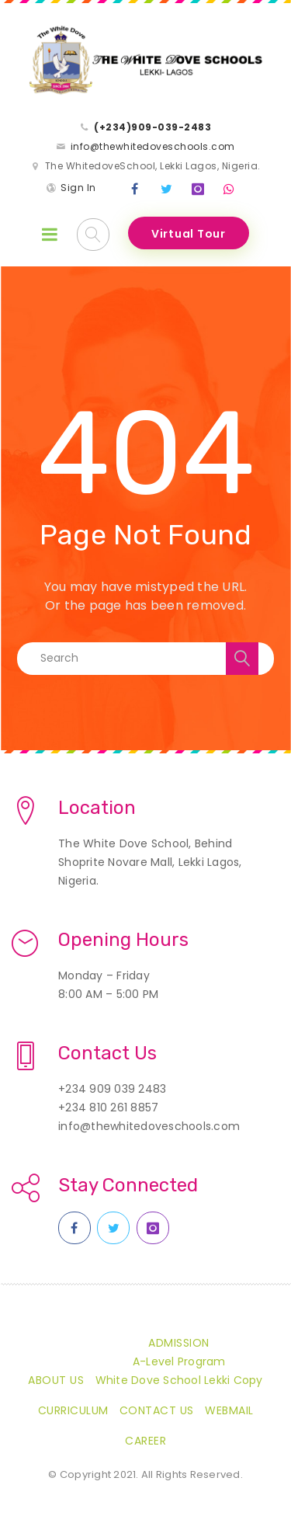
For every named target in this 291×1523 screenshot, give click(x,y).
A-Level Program (179, 1361)
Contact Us (157, 1410)
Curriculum (73, 1410)
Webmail (229, 1410)
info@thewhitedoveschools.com (153, 146)
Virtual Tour (188, 234)
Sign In (78, 187)
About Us (56, 1380)
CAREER (145, 1440)
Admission (179, 1343)
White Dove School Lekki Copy (179, 1380)
